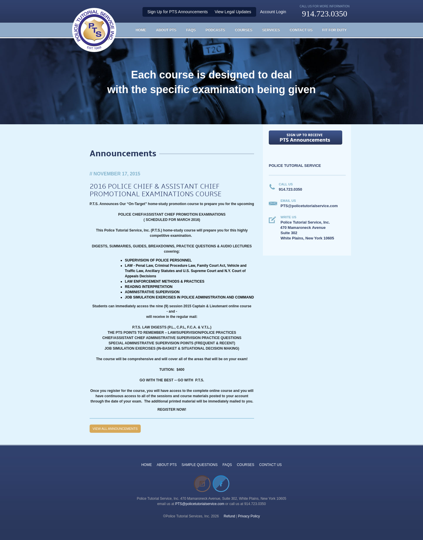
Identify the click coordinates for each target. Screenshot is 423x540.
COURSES (245, 465)
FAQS (191, 30)
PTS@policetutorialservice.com (199, 504)
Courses (243, 30)
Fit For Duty (334, 30)
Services (271, 30)
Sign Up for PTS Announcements (177, 11)
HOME (141, 30)
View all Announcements (115, 428)
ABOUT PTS (167, 465)
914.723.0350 (324, 13)
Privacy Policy (249, 516)
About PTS (166, 30)
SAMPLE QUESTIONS (200, 465)
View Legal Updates (233, 11)
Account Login (273, 11)
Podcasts (215, 30)
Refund (229, 516)
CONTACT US (270, 465)
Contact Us (301, 30)
